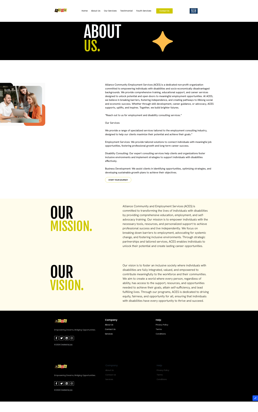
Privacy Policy (162, 324)
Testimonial (126, 10)
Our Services (110, 10)
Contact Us (110, 329)
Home (85, 10)
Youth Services (143, 10)
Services (109, 333)
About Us (95, 10)
